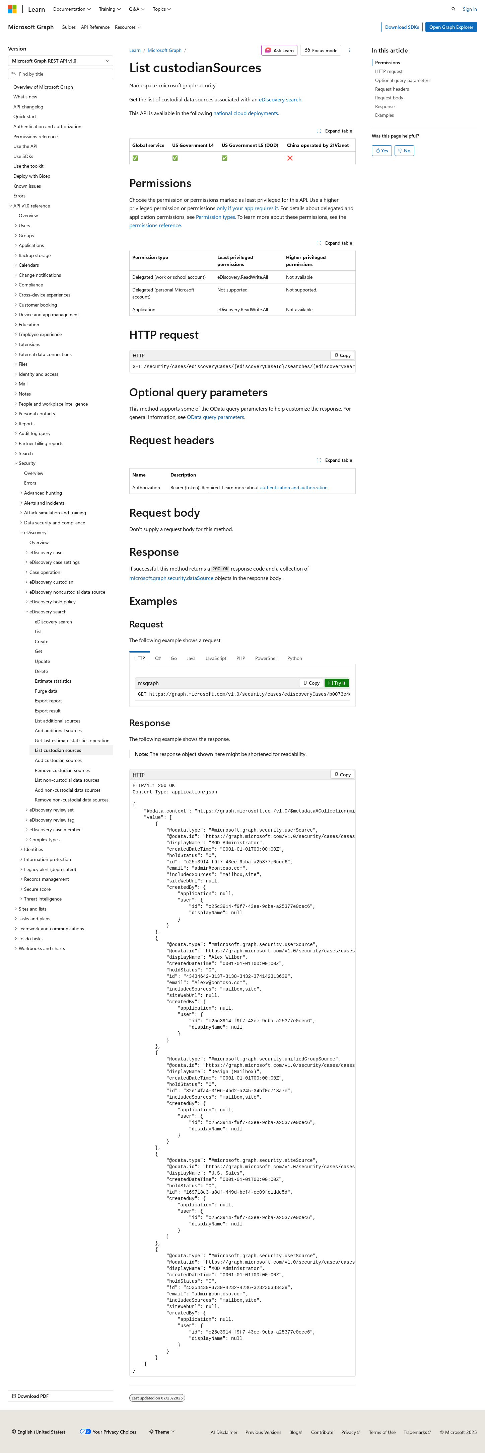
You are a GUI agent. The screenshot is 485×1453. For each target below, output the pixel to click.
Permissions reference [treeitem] (35, 136)
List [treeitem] (38, 631)
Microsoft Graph (165, 50)
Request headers (392, 89)
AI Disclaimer (224, 1432)
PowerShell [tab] (266, 658)
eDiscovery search (280, 99)
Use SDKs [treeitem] (23, 156)
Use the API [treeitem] (25, 146)
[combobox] (60, 61)
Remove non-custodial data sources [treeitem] (72, 799)
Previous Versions (263, 1432)
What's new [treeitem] (25, 96)
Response (385, 106)
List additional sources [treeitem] (57, 720)
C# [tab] (158, 658)
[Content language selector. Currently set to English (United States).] (38, 1432)
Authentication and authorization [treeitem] (47, 126)
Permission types (215, 216)
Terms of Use (382, 1432)
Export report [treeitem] (48, 700)
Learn (135, 50)
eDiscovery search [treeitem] (53, 621)
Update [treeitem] (42, 661)
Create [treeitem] (41, 641)
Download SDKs (402, 27)
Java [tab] (191, 658)
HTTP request (389, 71)
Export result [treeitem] (48, 710)
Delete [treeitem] (41, 671)
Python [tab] (294, 658)
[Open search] (453, 9)
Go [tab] (174, 658)
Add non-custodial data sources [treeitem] (67, 790)
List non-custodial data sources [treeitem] (67, 780)
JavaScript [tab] (216, 658)
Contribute (322, 1432)
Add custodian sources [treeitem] (58, 760)
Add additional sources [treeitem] (58, 730)
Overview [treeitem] (28, 215)
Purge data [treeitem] (46, 691)
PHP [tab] (240, 658)
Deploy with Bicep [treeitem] (31, 176)
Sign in (470, 9)
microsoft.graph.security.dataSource (171, 577)
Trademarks (415, 1432)
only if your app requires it (247, 207)
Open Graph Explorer (451, 27)
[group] (242, 366)
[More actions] (350, 50)
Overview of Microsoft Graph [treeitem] (43, 87)
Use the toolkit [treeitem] (28, 166)
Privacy (348, 1432)
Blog (293, 1432)
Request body (389, 97)
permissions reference (155, 225)
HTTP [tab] (139, 658)
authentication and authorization (294, 487)
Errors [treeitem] (19, 195)
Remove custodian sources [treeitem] (62, 770)
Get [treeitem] (38, 651)
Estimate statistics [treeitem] (53, 681)
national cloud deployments (245, 112)
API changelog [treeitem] (28, 106)
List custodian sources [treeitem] (58, 750)
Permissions (387, 62)
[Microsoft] (12, 9)
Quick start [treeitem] (24, 116)
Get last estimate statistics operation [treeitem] (72, 740)
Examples (384, 115)
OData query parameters (215, 416)
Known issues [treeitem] (27, 186)
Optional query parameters (402, 80)
